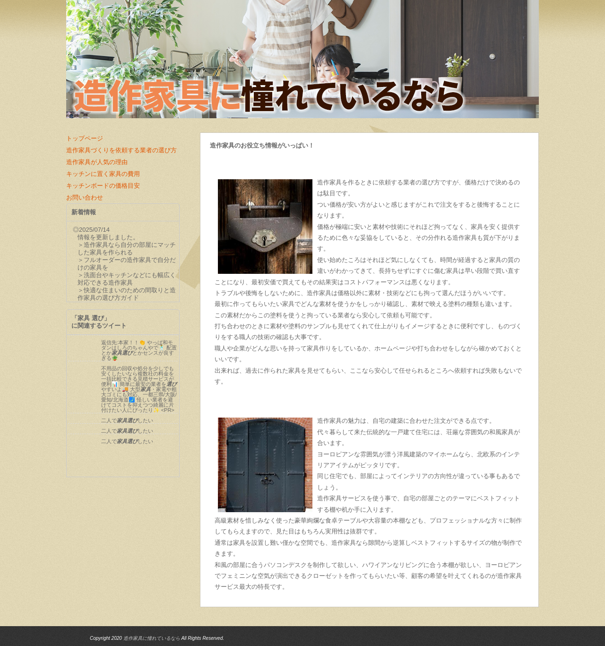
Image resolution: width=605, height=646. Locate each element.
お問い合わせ (84, 197)
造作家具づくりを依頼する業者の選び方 (121, 150)
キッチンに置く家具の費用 (103, 173)
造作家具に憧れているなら (151, 638)
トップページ (84, 138)
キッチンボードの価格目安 (103, 185)
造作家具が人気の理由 (97, 162)
